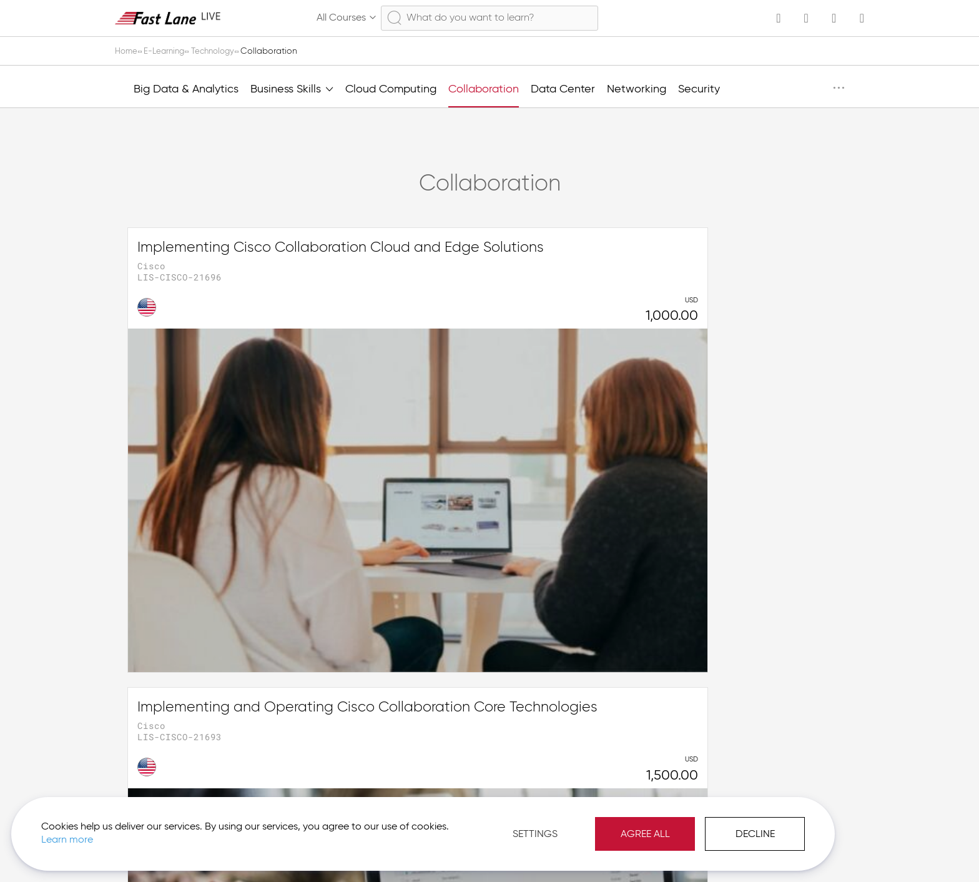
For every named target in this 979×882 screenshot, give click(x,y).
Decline (639, 826)
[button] (805, 851)
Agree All (529, 826)
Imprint (741, 851)
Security (699, 89)
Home (128, 51)
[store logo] (168, 18)
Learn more (176, 831)
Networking (636, 89)
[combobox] (489, 18)
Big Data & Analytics (186, 89)
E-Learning (168, 51)
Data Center (563, 89)
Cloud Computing (390, 89)
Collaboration (483, 89)
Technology (221, 51)
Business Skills (291, 88)
